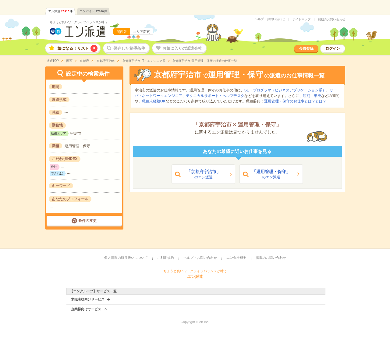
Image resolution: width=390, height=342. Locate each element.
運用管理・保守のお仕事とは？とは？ (295, 101)
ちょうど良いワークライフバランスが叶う (79, 22)
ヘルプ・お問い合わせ (270, 19)
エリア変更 (141, 32)
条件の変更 (87, 221)
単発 (317, 96)
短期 (306, 96)
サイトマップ (301, 19)
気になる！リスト (77, 48)
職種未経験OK (153, 101)
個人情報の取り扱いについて (126, 257)
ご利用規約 (165, 257)
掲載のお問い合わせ (331, 19)
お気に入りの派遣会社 (182, 48)
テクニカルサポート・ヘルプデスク (215, 96)
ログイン (332, 48)
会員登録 (306, 48)
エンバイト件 (93, 11)
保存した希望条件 (129, 48)
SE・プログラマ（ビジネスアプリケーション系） (285, 90)
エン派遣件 (60, 11)
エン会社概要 (236, 257)
